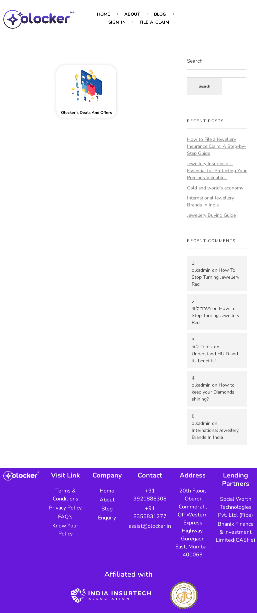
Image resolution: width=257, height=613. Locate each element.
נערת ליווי (201, 308)
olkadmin (201, 270)
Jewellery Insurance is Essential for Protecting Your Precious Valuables (217, 170)
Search (195, 60)
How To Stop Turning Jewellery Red (215, 277)
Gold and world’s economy (215, 188)
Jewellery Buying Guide (211, 215)
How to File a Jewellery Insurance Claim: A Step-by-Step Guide (216, 146)
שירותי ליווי (202, 347)
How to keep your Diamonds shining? (213, 392)
